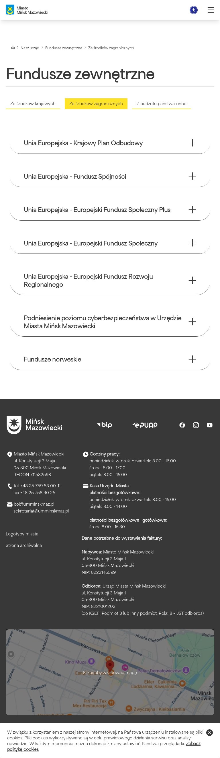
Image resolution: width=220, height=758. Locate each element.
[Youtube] (209, 426)
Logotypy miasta (22, 534)
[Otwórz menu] (210, 10)
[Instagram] (196, 426)
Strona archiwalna (24, 546)
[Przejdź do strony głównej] (34, 426)
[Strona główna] (13, 47)
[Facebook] (182, 426)
